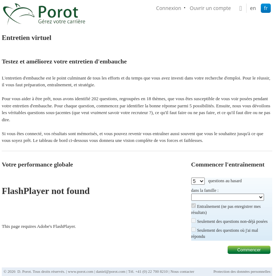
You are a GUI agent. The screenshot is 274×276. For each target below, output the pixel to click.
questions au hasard (225, 180)
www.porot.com (80, 271)
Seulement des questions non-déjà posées (232, 221)
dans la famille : (205, 190)
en (253, 8)
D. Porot (24, 271)
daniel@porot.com (110, 271)
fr (266, 8)
